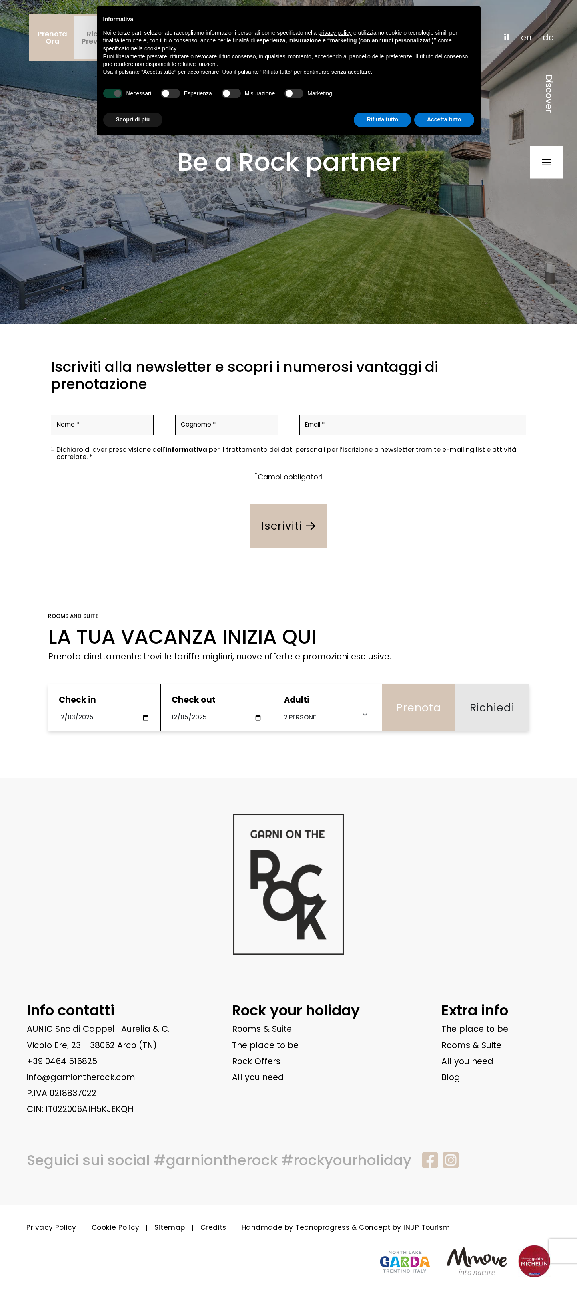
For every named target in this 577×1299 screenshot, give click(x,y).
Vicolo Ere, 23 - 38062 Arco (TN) (92, 1045)
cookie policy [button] (160, 48)
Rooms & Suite (262, 1029)
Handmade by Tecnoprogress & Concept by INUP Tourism (346, 1227)
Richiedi (492, 707)
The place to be (265, 1045)
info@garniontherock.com (81, 1077)
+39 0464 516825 (62, 1061)
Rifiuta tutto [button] (382, 119)
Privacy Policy (51, 1227)
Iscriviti (288, 525)
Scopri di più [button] (133, 119)
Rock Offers (256, 1061)
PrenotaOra (52, 37)
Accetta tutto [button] (444, 119)
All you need (258, 1077)
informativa (186, 449)
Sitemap (169, 1227)
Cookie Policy (116, 1227)
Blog (450, 1077)
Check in (77, 699)
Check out (194, 699)
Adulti (296, 699)
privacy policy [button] (335, 33)
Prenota (418, 707)
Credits (213, 1227)
